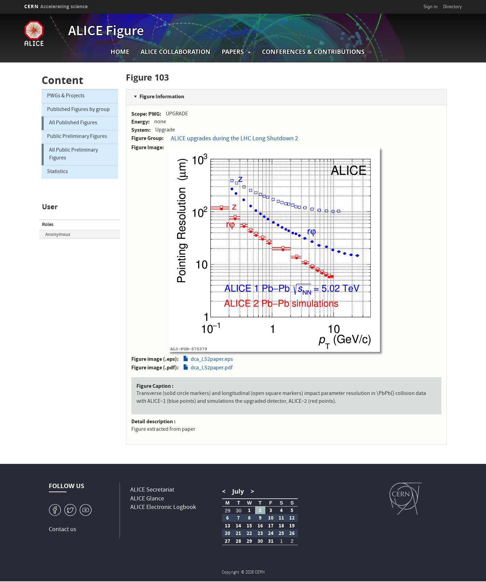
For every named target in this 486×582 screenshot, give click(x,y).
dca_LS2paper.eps (212, 360)
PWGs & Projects (66, 96)
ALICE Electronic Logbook (163, 507)
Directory (452, 6)
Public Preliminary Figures (77, 137)
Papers (233, 51)
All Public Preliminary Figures (73, 154)
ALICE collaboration (175, 51)
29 (228, 510)
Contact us (62, 530)
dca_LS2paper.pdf (212, 368)
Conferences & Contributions (313, 51)
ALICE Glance (147, 499)
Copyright (231, 572)
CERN (56, 6)
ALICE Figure (106, 32)
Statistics (57, 172)
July (238, 491)
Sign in (431, 6)
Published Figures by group (78, 110)
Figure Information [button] (161, 96)
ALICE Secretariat (152, 490)
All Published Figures (73, 123)
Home (120, 51)
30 (238, 510)
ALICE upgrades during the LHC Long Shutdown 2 (234, 139)
